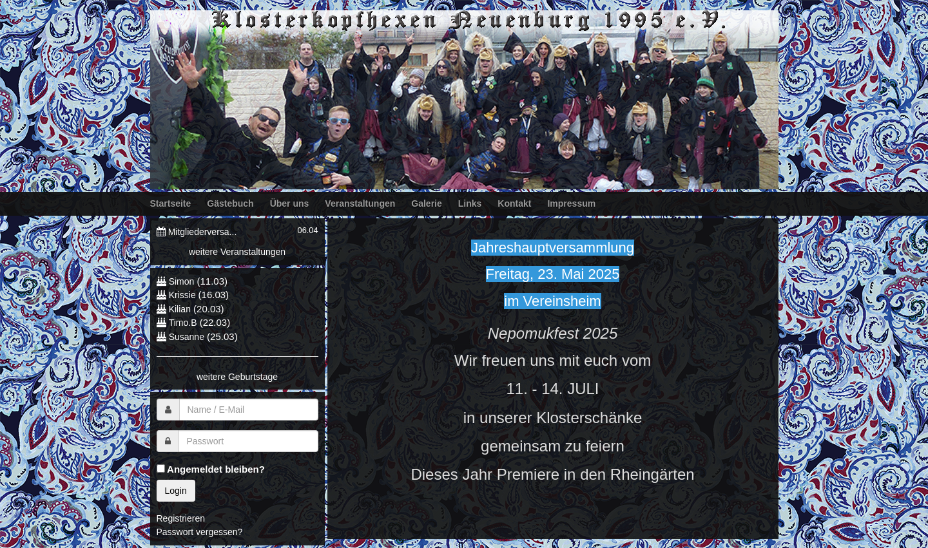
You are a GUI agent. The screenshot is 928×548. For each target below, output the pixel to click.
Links (470, 203)
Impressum (571, 203)
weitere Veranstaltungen (237, 252)
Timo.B (183, 322)
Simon (182, 281)
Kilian (180, 309)
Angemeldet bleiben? (211, 469)
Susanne (186, 337)
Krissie (183, 295)
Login (176, 491)
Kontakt (514, 203)
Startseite (170, 203)
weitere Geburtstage (237, 377)
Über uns (289, 203)
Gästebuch (230, 203)
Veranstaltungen (360, 203)
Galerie (426, 203)
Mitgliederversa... (202, 232)
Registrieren (181, 518)
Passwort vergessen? (200, 532)
